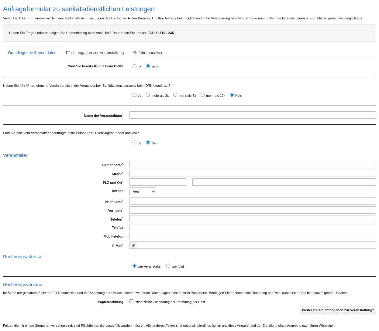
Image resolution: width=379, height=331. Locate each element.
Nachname (113, 201)
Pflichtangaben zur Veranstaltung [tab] (95, 52)
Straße (117, 173)
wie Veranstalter (150, 266)
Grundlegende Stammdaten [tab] (32, 52)
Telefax (117, 227)
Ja (140, 67)
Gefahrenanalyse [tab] (148, 52)
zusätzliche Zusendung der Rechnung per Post (167, 301)
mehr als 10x (215, 95)
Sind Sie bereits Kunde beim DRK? (95, 66)
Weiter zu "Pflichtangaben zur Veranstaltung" (338, 310)
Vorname (115, 210)
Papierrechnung (110, 302)
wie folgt (178, 266)
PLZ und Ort (112, 182)
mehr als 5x (187, 95)
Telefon (116, 219)
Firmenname (112, 165)
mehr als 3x (160, 95)
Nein (154, 67)
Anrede (117, 191)
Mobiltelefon (113, 236)
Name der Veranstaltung (103, 115)
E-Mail (117, 245)
